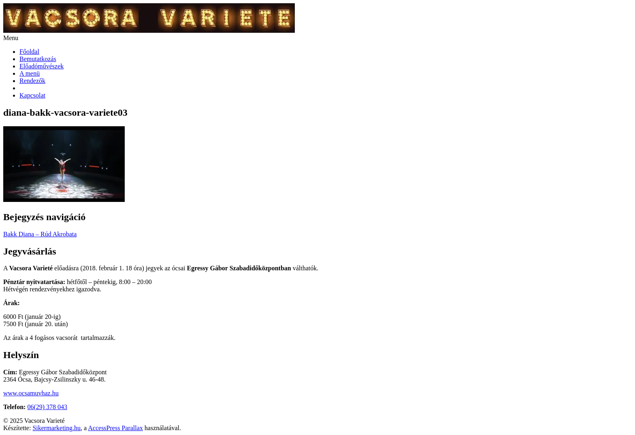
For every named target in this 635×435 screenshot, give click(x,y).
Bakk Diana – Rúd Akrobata (40, 234)
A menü (29, 73)
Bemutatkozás (37, 58)
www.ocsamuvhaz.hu (31, 393)
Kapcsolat (32, 95)
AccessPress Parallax (115, 427)
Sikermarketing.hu (56, 427)
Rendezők (32, 80)
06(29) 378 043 (47, 406)
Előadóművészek (41, 66)
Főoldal (29, 51)
